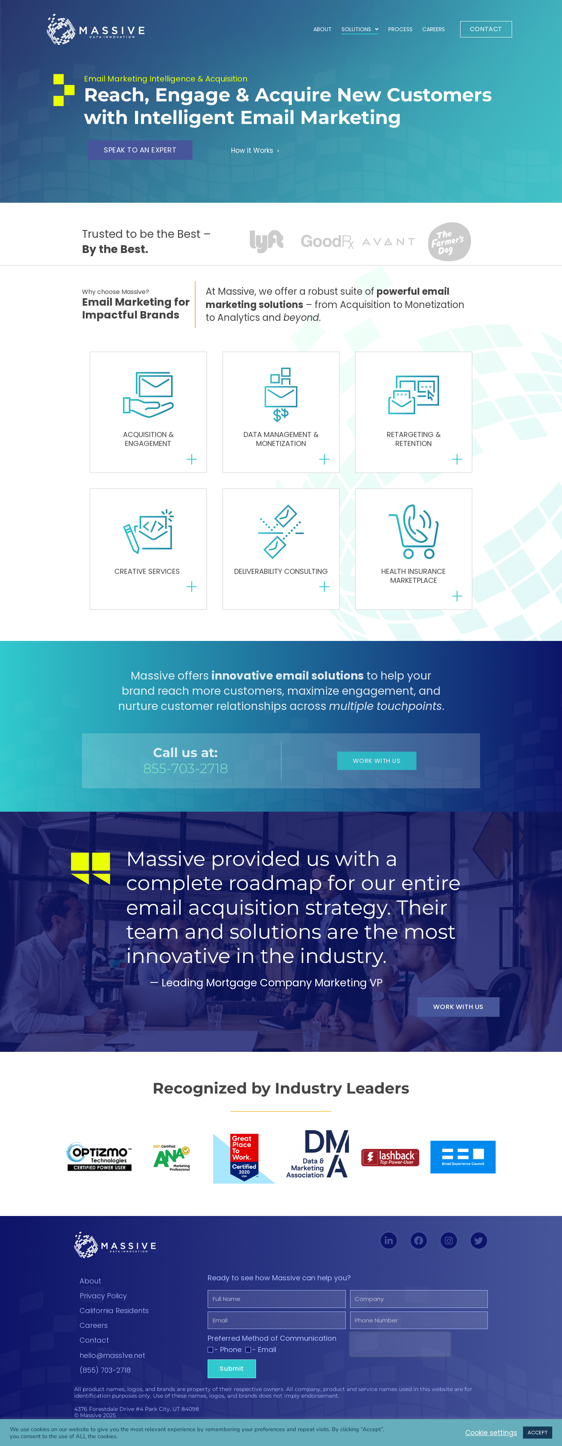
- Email (264, 1357)
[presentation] (400, 1352)
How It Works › (259, 150)
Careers (433, 29)
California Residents (114, 1311)
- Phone (228, 1357)
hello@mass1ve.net (112, 1356)
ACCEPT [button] (538, 1432)
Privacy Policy (103, 1296)
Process (400, 29)
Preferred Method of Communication (272, 1346)
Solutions (360, 29)
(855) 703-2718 (105, 1371)
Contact (94, 1341)
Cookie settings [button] (486, 1432)
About (322, 29)
